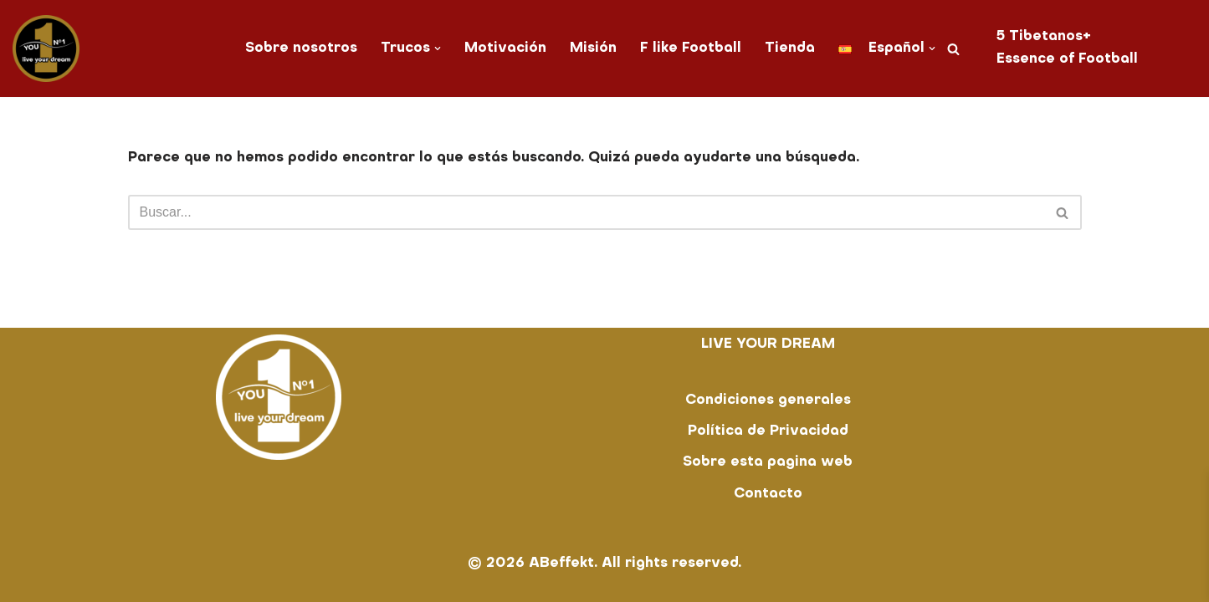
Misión (593, 48)
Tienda (790, 48)
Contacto (768, 494)
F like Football (690, 48)
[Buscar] (953, 49)
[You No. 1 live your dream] (46, 48)
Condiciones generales (768, 400)
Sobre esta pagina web (768, 462)
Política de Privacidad (768, 431)
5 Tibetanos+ (1043, 36)
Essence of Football (1067, 59)
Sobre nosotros (301, 48)
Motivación (505, 48)
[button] (437, 48)
